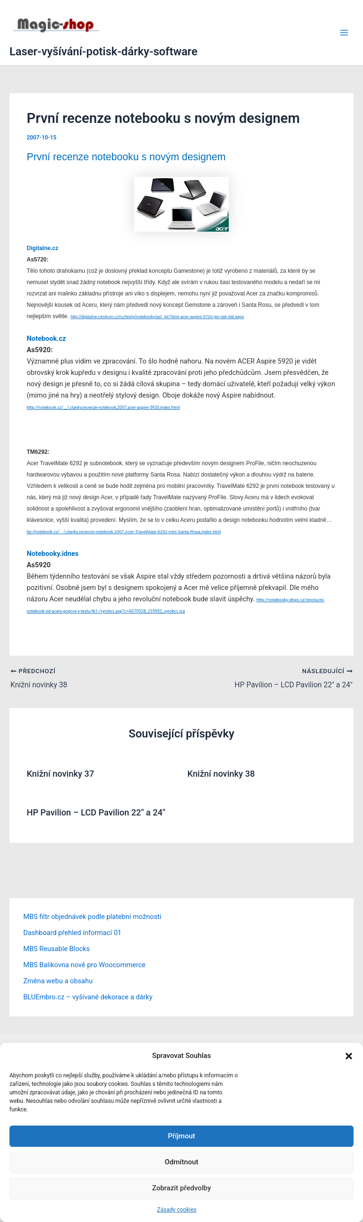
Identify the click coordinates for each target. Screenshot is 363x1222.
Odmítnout (182, 1162)
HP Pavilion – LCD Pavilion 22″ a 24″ (95, 812)
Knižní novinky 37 (60, 774)
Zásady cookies (176, 1209)
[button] (349, 1056)
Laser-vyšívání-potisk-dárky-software (103, 51)
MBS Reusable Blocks (56, 949)
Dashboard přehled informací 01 (72, 933)
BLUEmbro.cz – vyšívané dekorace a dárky (87, 997)
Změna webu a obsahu (58, 981)
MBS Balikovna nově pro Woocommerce (84, 965)
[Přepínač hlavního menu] (344, 32)
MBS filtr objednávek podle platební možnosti (92, 917)
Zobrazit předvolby (181, 1188)
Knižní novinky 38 (221, 774)
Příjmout (181, 1136)
